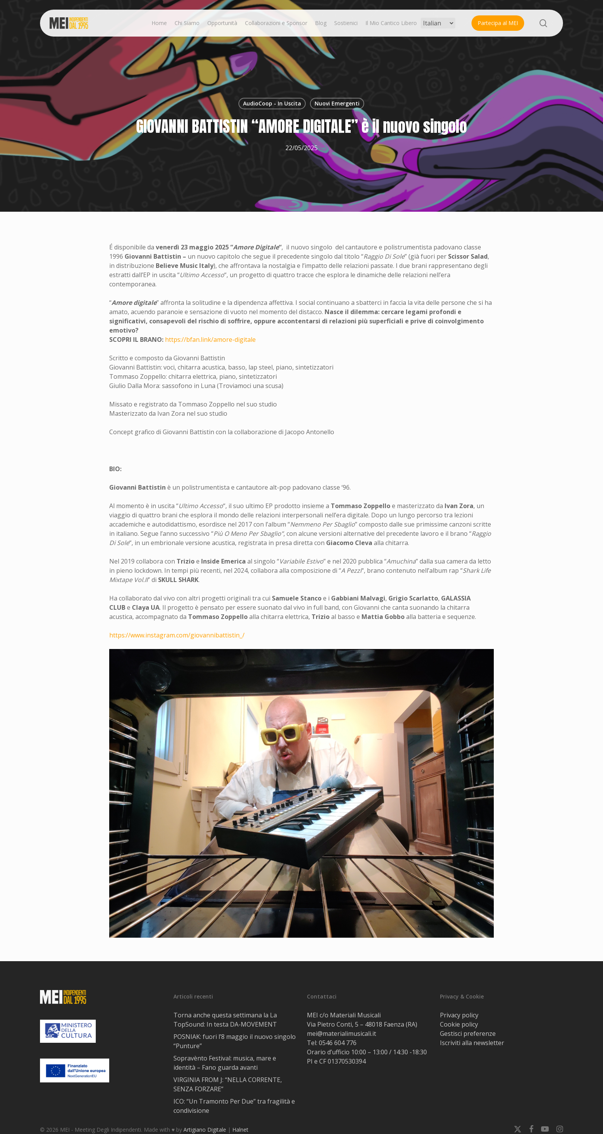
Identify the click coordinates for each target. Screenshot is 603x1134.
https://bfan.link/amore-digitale (210, 339)
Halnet (240, 1129)
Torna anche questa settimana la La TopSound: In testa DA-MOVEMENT (225, 1020)
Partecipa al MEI (498, 23)
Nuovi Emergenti (337, 103)
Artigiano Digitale (204, 1129)
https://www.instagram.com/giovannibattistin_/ (177, 635)
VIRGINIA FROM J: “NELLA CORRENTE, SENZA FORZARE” (227, 1084)
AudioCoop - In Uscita (272, 103)
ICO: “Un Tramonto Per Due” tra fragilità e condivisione (234, 1106)
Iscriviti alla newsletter (472, 1043)
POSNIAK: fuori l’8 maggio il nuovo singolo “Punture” (234, 1041)
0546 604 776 (337, 1043)
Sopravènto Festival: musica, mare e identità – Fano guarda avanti (224, 1063)
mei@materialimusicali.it (341, 1033)
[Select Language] (438, 23)
